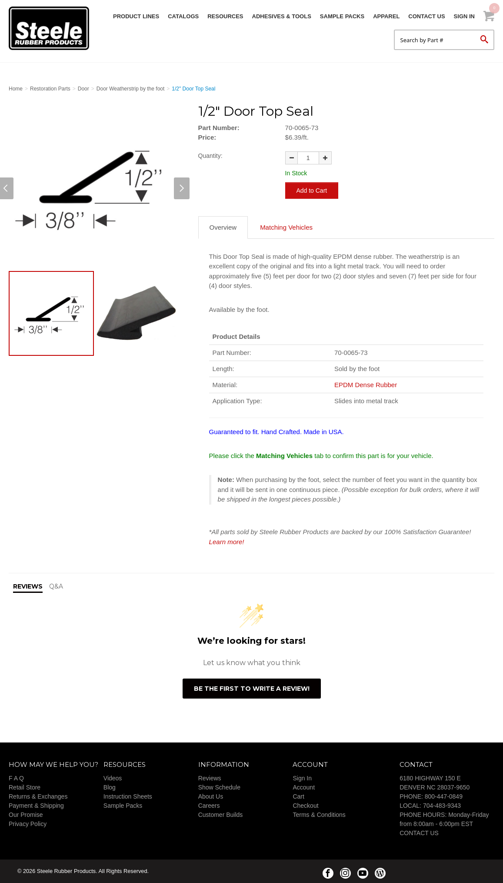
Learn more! (226, 541)
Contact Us (426, 16)
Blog (109, 787)
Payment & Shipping (36, 805)
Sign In (464, 16)
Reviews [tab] (28, 586)
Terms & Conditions (319, 814)
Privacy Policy (28, 823)
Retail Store (24, 787)
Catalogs (183, 16)
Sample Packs (342, 16)
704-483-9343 (442, 805)
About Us (210, 796)
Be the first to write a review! (252, 688)
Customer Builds (220, 814)
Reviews (209, 778)
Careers (209, 805)
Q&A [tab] (56, 586)
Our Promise (26, 814)
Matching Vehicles (286, 227)
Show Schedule (219, 787)
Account (304, 787)
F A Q (16, 778)
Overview (223, 227)
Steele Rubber (52, 28)
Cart (298, 796)
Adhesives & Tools (281, 16)
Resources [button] (225, 16)
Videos (112, 778)
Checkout (305, 805)
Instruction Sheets (127, 796)
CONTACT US (419, 832)
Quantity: (210, 155)
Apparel (386, 16)
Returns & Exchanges (38, 796)
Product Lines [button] (136, 16)
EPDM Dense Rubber (365, 384)
